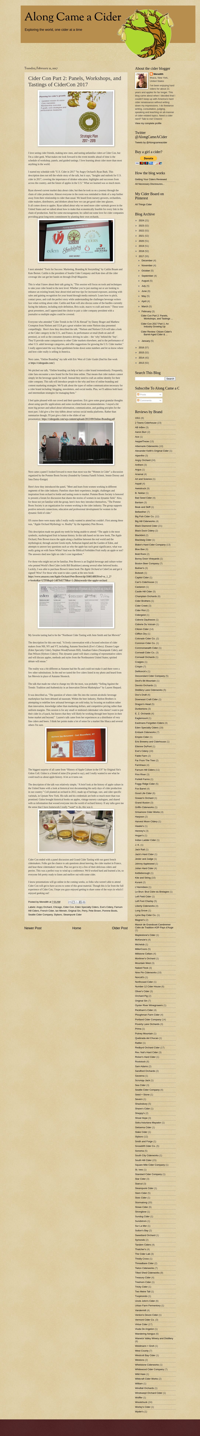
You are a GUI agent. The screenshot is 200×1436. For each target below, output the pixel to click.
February (147, 311)
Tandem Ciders (143, 1244)
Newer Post (33, 928)
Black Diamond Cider (146, 525)
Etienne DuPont (143, 746)
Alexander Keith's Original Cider (152, 450)
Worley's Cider (142, 1407)
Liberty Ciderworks (145, 906)
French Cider (47, 910)
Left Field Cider (143, 896)
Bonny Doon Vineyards (147, 558)
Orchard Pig (141, 996)
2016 (142, 347)
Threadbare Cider (144, 1263)
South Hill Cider (143, 1160)
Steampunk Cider (72, 914)
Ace (137, 436)
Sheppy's (140, 1113)
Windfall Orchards (144, 1388)
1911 (137, 418)
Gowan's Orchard (144, 798)
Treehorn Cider (143, 1282)
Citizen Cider (142, 629)
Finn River (140, 774)
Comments (144, 400)
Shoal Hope (141, 1118)
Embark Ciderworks (145, 732)
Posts (141, 394)
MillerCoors (141, 949)
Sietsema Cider (143, 1127)
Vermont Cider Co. (145, 1319)
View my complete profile (148, 123)
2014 (142, 357)
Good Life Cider (143, 793)
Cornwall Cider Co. (145, 652)
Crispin (138, 666)
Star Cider (140, 1178)
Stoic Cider (141, 1197)
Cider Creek (141, 605)
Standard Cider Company (148, 1174)
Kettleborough (142, 873)
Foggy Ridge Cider (145, 783)
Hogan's (139, 835)
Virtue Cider (141, 1324)
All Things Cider (143, 204)
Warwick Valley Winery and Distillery (154, 1338)
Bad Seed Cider (143, 497)
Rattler (138, 1043)
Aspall (138, 483)
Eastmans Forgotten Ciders (149, 723)
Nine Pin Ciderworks (146, 972)
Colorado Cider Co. (145, 638)
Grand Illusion (142, 802)
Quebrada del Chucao (146, 1038)
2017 (142, 256)
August (146, 280)
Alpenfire (139, 455)
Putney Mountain (144, 1033)
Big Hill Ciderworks (145, 521)
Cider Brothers (142, 601)
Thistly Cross (142, 1258)
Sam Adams (141, 1066)
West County (142, 1350)
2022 (142, 230)
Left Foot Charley (144, 901)
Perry (84, 910)
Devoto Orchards (144, 685)
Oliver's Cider (142, 991)
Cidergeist (140, 615)
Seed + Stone (142, 1094)
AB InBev (140, 427)
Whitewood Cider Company (149, 1369)
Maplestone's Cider (145, 935)
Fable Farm (141, 755)
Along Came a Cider (72, 18)
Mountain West (143, 963)
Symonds (140, 1239)
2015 (142, 352)
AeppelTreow (142, 441)
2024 (142, 220)
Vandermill (140, 1310)
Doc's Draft (141, 694)
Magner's (140, 920)
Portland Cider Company (148, 1019)
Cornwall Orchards (145, 657)
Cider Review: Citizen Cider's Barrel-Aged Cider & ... (156, 333)
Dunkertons (141, 708)
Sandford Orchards (145, 1071)
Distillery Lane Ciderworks (149, 690)
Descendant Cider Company (150, 676)
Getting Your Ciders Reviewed (151, 179)
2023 (142, 225)
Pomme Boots (109, 910)
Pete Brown (95, 910)
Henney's (140, 830)
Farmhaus (140, 765)
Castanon (140, 587)
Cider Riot (140, 610)
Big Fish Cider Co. (144, 516)
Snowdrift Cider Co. (145, 1146)
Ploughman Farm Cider (147, 1014)
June (144, 291)
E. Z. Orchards (143, 713)
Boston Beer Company (147, 563)
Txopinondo (141, 1296)
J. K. (137, 844)
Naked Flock (141, 967)
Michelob (140, 944)
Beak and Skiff (142, 507)
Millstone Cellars (143, 953)
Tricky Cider (141, 1286)
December (147, 260)
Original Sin (74, 910)
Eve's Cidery (106, 907)
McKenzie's (141, 939)
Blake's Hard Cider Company (150, 544)
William (139, 1383)
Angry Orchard (44, 907)
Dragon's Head (143, 704)
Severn (139, 1099)
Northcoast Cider (144, 982)
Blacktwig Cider (143, 539)
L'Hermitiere (141, 887)
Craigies (139, 662)
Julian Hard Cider (144, 868)
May (144, 296)
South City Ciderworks (146, 1155)
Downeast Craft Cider (146, 699)
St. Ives (139, 1169)
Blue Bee (140, 549)
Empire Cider (142, 737)
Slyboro (58, 914)
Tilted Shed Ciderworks (147, 1272)
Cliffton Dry (141, 633)
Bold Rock (140, 554)
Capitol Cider (142, 577)
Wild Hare (140, 1374)
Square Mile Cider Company (150, 1164)
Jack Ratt (140, 849)
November (147, 265)
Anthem (139, 464)
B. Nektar (140, 493)
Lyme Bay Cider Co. (145, 915)
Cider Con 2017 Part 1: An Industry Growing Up (155, 325)
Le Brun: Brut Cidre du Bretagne (152, 891)
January (146, 340)
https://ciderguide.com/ (42, 363)
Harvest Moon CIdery (146, 821)
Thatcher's (140, 1249)
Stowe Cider (141, 1207)
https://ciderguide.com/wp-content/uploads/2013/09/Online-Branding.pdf (78, 419)
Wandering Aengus (145, 1333)
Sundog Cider (142, 1216)
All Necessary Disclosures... (150, 184)
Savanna (139, 1075)
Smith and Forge (144, 1141)
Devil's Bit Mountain (145, 680)
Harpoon (139, 816)
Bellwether (140, 511)
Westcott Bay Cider (145, 1355)
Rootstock (140, 1061)
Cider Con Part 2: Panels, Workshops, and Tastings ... (157, 317)
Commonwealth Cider (146, 648)
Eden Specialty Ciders (87, 907)
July (144, 286)
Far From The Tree (145, 760)
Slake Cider (141, 1132)
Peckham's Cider (144, 1010)
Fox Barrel (140, 788)
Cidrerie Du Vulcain (145, 624)
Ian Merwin (61, 910)
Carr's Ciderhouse (144, 582)
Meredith (158, 74)
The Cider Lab (142, 1254)
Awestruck (140, 488)
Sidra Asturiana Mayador (148, 1122)
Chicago (57, 907)
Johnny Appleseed (144, 863)
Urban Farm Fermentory (148, 1305)
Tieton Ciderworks (144, 1268)
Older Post (120, 928)
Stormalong (141, 1202)
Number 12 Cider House (148, 986)
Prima (138, 1028)
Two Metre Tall (142, 1291)
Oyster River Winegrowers (149, 1005)
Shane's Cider (142, 1108)
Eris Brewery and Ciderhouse (150, 741)
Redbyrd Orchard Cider (147, 1047)
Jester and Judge (144, 859)
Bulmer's (139, 568)
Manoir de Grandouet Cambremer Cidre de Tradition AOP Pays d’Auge (154, 926)
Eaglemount (141, 718)
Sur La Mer (141, 1225)
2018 (142, 251)
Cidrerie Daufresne (145, 619)
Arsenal (139, 474)
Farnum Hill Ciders (145, 769)
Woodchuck (141, 1402)
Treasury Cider (143, 1277)
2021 (142, 235)
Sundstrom (140, 1221)
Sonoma (139, 1150)
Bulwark (139, 572)
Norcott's (139, 977)
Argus (138, 469)
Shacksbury (141, 1103)
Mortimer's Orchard (145, 958)
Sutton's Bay (141, 1230)
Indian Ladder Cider (145, 840)
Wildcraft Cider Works (146, 1378)
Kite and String (143, 877)
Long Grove (141, 910)
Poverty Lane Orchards (147, 1024)
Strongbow (140, 1211)
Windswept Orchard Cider (148, 1393)
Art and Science (143, 479)
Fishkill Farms (142, 779)
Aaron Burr (140, 432)
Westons (139, 1360)
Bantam (139, 502)
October (146, 270)
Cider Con (68, 907)
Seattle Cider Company (40, 914)
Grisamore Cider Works (147, 812)
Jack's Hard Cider (144, 854)
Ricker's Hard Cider (145, 1057)
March (145, 306)
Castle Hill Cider (143, 591)
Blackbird (140, 535)
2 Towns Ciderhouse (145, 422)
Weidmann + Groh (144, 1346)
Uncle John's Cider (145, 1301)
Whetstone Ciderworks (147, 1364)
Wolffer (138, 1397)
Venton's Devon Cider (146, 1315)
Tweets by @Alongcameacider (151, 142)
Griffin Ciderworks (144, 807)
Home (76, 928)
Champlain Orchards (146, 596)
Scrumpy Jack (142, 1080)
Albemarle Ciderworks (146, 446)
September (148, 275)
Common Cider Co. (145, 643)
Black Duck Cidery (144, 530)
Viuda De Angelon (144, 1329)
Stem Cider (141, 1193)
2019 (142, 246)
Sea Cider (140, 1085)
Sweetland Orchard (145, 1235)
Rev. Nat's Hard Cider (146, 1052)
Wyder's (139, 1411)
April (144, 301)
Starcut (139, 1183)
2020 (142, 241)
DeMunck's (141, 671)
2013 (142, 362)
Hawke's (139, 826)
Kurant (138, 882)
